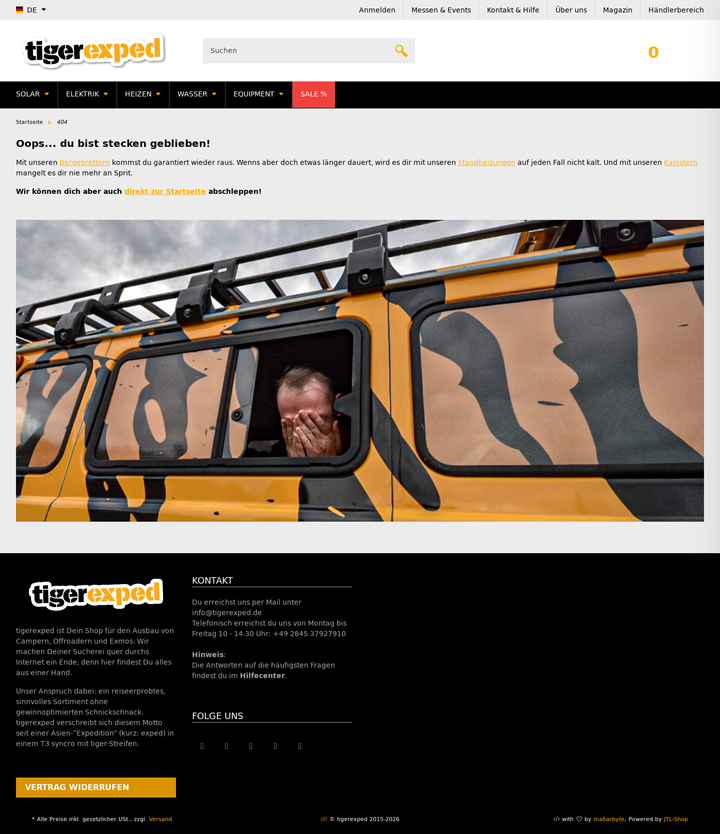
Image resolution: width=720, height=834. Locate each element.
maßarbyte (609, 819)
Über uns (571, 10)
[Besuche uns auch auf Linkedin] (300, 746)
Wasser (193, 94)
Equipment (254, 94)
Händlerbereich (676, 10)
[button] (653, 51)
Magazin (617, 10)
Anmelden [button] (377, 10)
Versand (160, 819)
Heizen (138, 94)
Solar (28, 94)
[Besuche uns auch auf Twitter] (226, 746)
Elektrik (82, 94)
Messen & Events (441, 10)
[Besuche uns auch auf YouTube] (251, 746)
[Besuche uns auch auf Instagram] (276, 746)
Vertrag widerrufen (77, 787)
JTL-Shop (676, 819)
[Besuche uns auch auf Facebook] (202, 746)
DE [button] (26, 10)
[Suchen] (302, 50)
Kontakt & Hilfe (513, 10)
